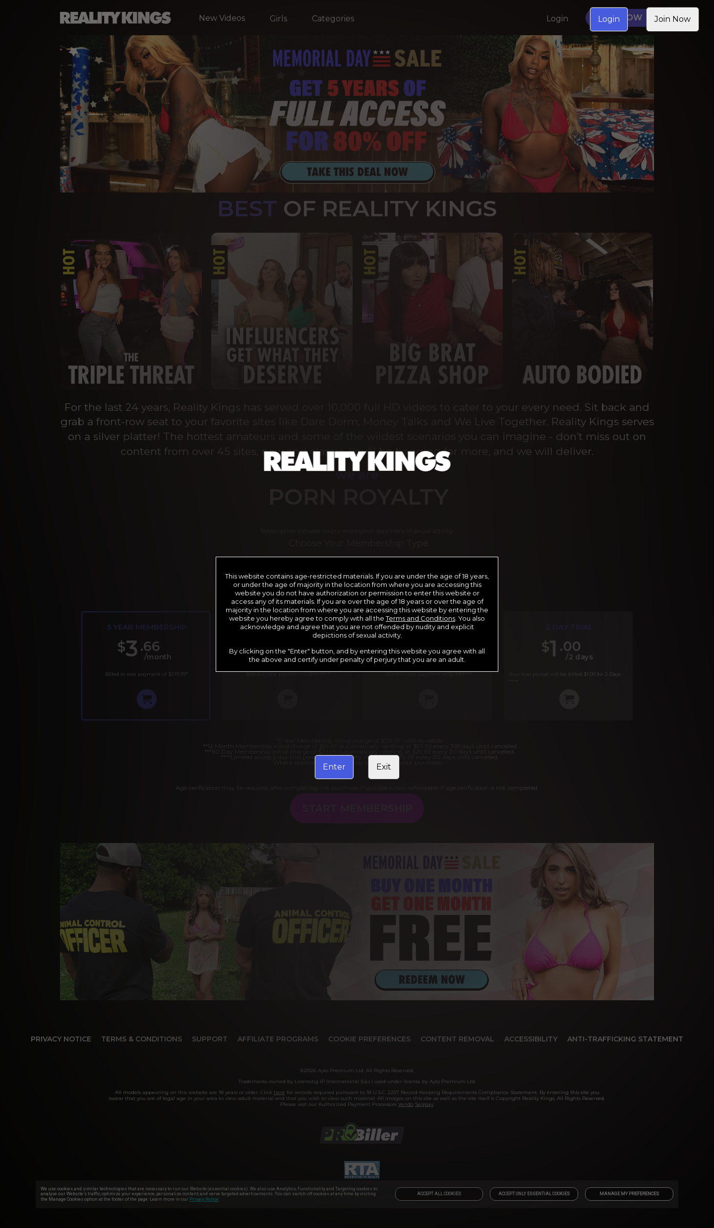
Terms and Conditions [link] (420, 618)
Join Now (672, 19)
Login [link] (609, 19)
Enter (334, 767)
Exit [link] (383, 767)
